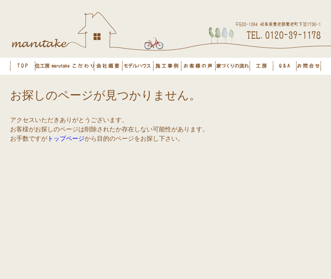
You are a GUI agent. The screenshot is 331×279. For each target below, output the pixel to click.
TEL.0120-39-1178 (284, 34)
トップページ (65, 138)
